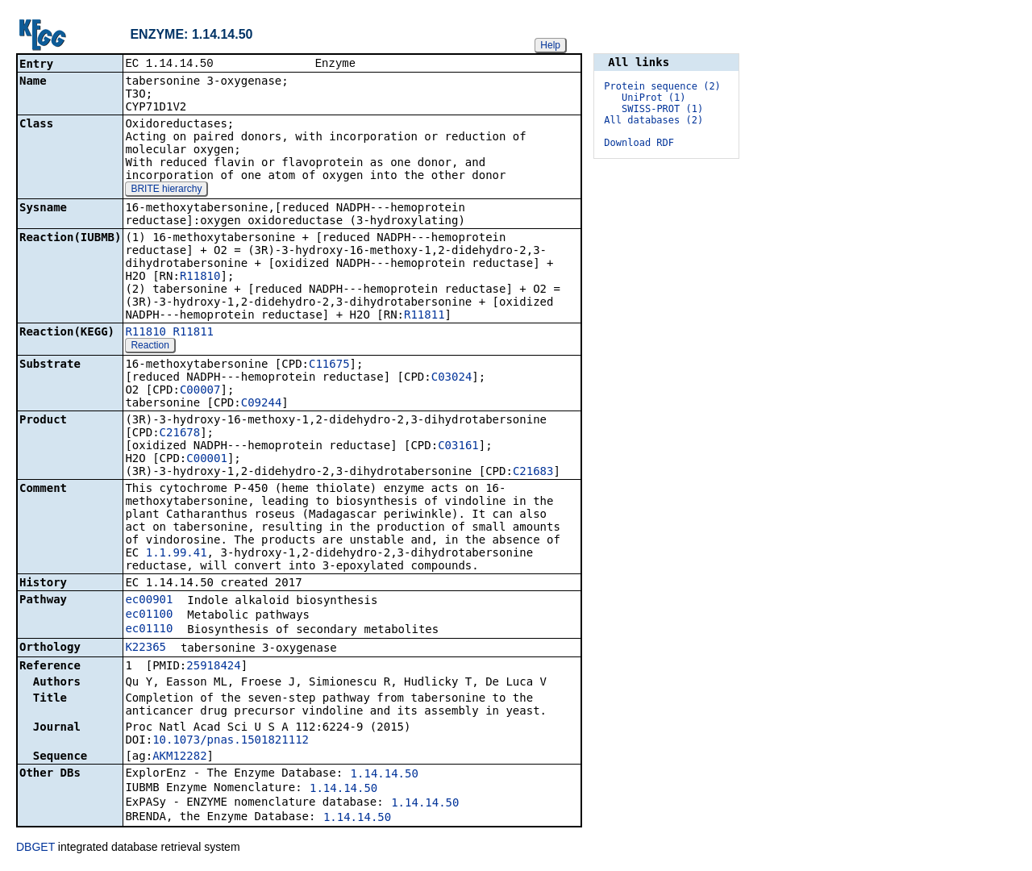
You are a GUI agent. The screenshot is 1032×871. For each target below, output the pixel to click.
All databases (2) (653, 120)
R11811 (424, 316)
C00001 (206, 459)
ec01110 (149, 629)
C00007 (200, 391)
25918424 (213, 667)
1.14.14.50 (384, 775)
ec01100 (149, 615)
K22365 (145, 648)
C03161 (458, 446)
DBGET (35, 848)
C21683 (533, 472)
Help (550, 45)
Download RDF (639, 142)
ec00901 (149, 600)
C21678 (180, 433)
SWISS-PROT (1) (662, 109)
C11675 (329, 365)
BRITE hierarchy (166, 190)
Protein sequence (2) (662, 86)
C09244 (261, 404)
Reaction (150, 346)
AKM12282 (179, 757)
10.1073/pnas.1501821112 (230, 741)
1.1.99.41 (176, 554)
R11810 (200, 277)
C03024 (451, 378)
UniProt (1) (653, 97)
